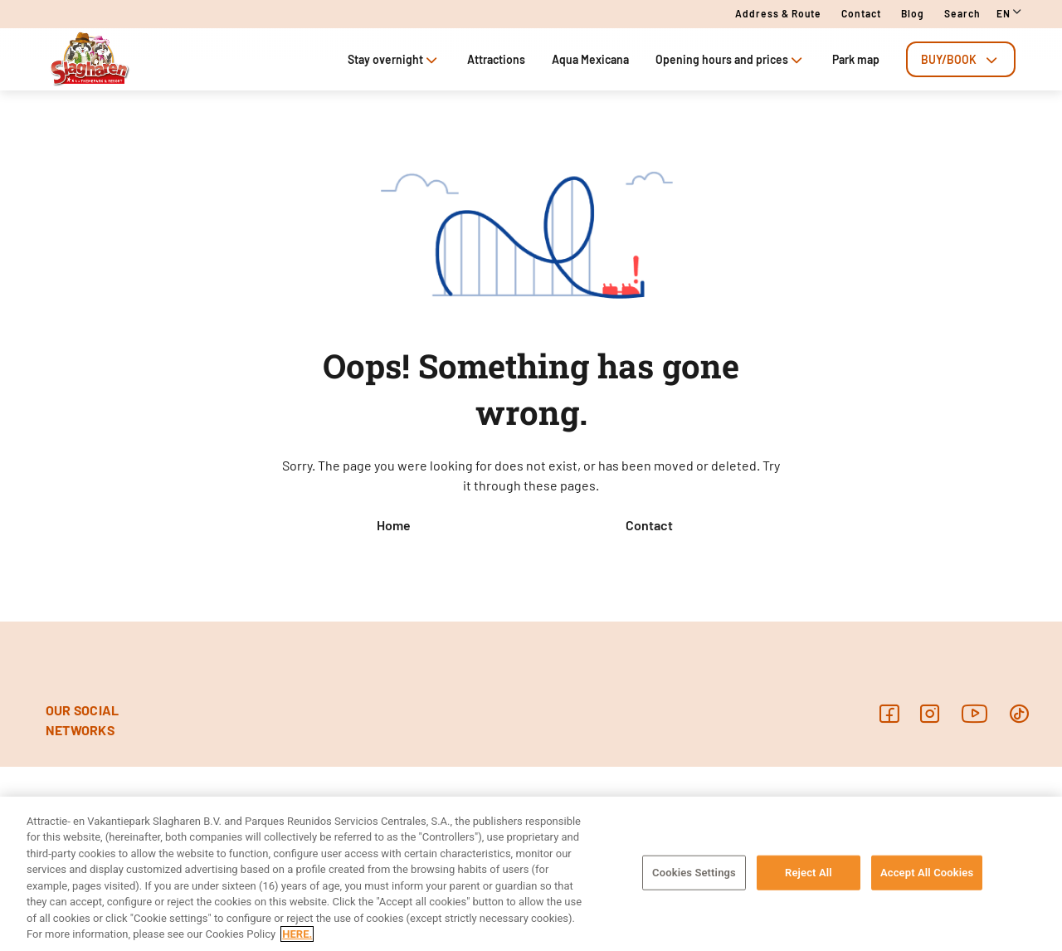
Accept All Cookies (926, 872)
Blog (912, 13)
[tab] (961, 59)
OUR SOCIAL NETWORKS (82, 720)
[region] (531, 874)
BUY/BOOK (961, 59)
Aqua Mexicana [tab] (590, 59)
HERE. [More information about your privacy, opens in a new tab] (297, 934)
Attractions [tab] (496, 59)
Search (962, 13)
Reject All (808, 872)
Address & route (778, 13)
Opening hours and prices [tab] (730, 59)
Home (394, 525)
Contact (861, 13)
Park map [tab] (855, 59)
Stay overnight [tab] (394, 59)
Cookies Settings (694, 872)
